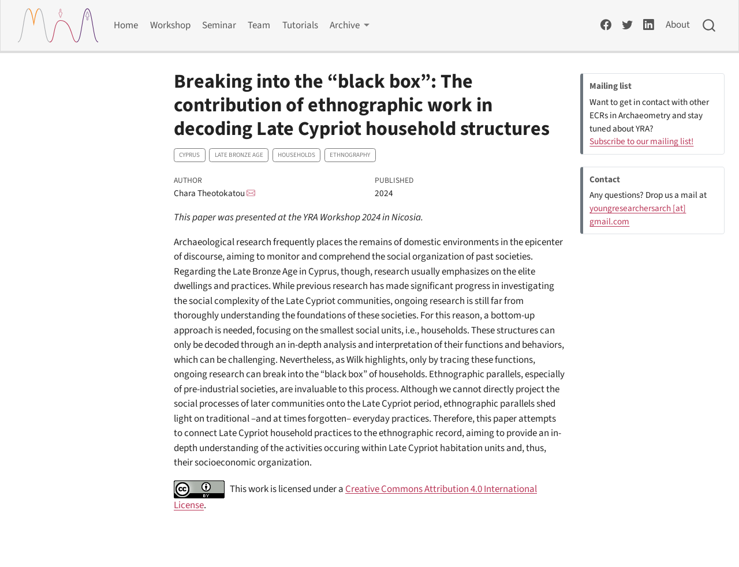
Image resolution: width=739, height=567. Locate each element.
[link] (350, 25)
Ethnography (350, 155)
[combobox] (709, 25)
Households (296, 155)
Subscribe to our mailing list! (641, 141)
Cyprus (189, 155)
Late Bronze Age (239, 155)
